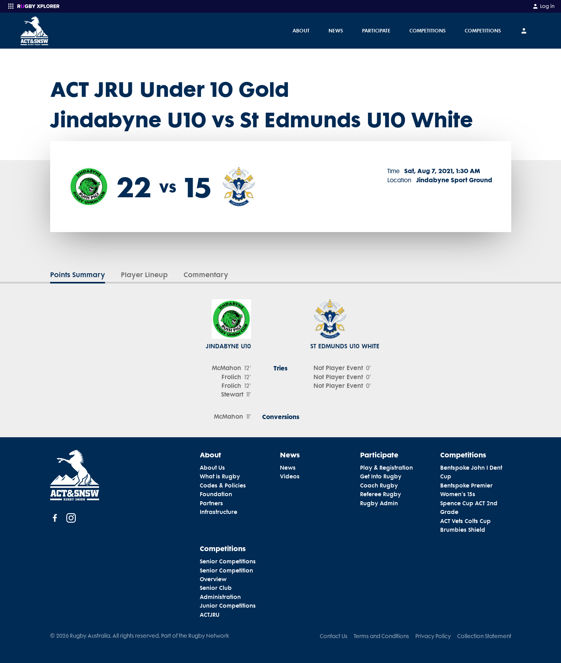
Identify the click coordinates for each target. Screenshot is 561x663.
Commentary (206, 274)
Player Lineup (144, 274)
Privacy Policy (433, 636)
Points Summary (77, 274)
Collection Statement (484, 636)
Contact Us (333, 636)
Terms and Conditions (381, 636)
